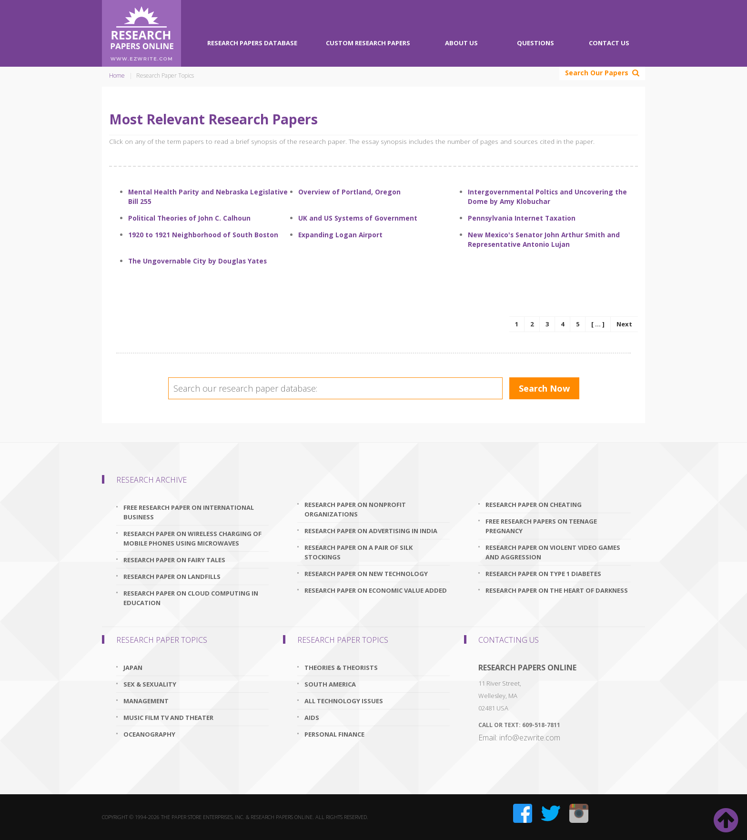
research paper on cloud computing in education (190, 598)
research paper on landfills (172, 576)
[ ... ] (598, 324)
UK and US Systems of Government (357, 218)
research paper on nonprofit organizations (355, 509)
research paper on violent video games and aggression (552, 552)
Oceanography (149, 734)
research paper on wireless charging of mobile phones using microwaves (192, 538)
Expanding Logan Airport (340, 234)
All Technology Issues (343, 701)
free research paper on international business (188, 512)
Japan (132, 667)
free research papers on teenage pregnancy (541, 526)
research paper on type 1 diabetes (543, 573)
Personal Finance (334, 734)
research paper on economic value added (375, 590)
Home (117, 75)
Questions (535, 43)
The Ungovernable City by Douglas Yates (197, 260)
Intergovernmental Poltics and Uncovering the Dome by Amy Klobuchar (547, 196)
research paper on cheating (533, 504)
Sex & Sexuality (149, 684)
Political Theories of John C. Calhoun (189, 218)
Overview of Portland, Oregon (349, 191)
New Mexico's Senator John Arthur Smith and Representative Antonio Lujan (544, 239)
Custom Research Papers (368, 43)
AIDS (311, 717)
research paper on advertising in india (370, 530)
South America (330, 684)
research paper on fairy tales (174, 560)
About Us (461, 43)
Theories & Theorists (341, 667)
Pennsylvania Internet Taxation (521, 218)
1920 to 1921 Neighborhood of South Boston (203, 234)
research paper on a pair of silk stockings (358, 552)
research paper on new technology (366, 573)
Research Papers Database (252, 43)
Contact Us (609, 43)
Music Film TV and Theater (168, 717)
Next (624, 324)
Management (146, 701)
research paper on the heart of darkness (556, 590)
